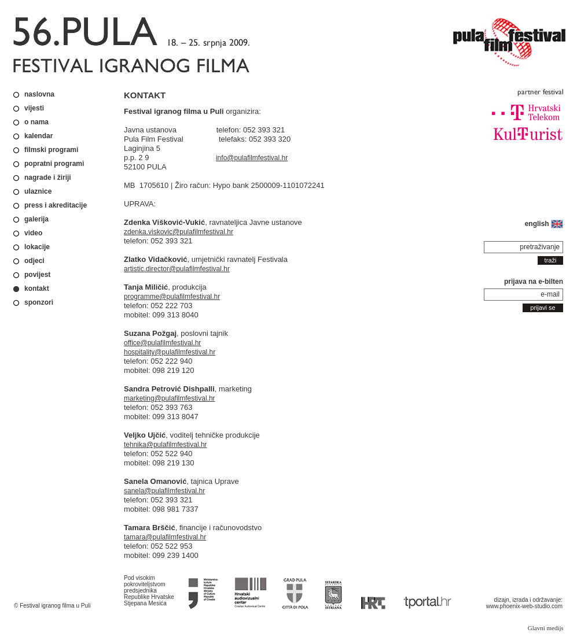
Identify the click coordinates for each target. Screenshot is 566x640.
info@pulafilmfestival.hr (252, 158)
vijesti (34, 108)
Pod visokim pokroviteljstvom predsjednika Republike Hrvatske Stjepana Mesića (149, 590)
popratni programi (54, 164)
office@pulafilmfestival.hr (162, 343)
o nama (36, 122)
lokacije (37, 247)
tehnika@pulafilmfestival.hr (165, 445)
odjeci (34, 261)
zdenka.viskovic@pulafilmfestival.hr (178, 232)
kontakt (36, 288)
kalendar (38, 136)
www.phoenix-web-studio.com (524, 606)
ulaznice (38, 191)
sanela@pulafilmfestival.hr (164, 491)
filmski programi (51, 150)
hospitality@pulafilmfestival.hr (169, 352)
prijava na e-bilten (533, 282)
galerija (36, 219)
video (33, 233)
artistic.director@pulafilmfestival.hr (177, 269)
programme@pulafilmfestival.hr (172, 297)
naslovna (39, 94)
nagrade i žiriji (47, 177)
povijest (37, 275)
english (544, 224)
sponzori (38, 302)
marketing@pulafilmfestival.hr (169, 398)
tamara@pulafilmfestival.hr (165, 537)
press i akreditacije (55, 205)
